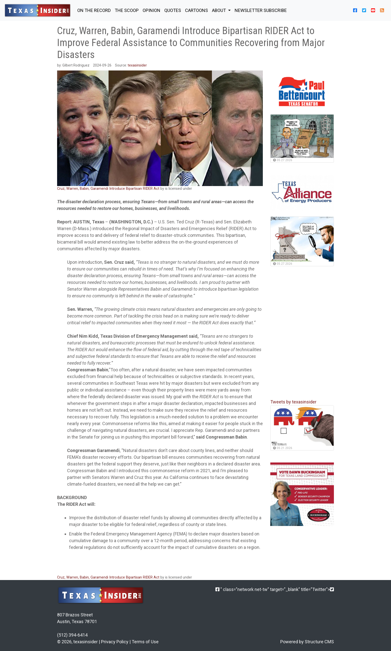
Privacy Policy (114, 641)
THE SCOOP (127, 10)
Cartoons (196, 10)
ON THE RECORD (94, 10)
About (219, 10)
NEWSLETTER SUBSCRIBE (261, 10)
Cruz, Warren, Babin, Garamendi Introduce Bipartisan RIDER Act (108, 189)
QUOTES (172, 10)
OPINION (151, 10)
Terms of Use (145, 641)
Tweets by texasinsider (293, 401)
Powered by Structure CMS (307, 641)
